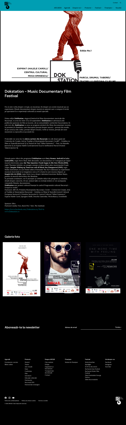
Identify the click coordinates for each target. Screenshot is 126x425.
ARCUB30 (58, 8)
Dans (26, 369)
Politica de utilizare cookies (29, 400)
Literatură (28, 376)
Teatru (27, 364)
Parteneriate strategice (32, 385)
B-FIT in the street (91, 367)
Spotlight (88, 364)
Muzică (27, 362)
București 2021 (29, 382)
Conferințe (28, 371)
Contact (115, 3)
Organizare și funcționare (49, 368)
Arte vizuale (28, 367)
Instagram (108, 364)
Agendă (67, 8)
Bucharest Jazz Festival (92, 369)
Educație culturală (31, 378)
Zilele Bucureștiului (91, 379)
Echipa (47, 364)
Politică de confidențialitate (12, 400)
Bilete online (9, 364)
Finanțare (109, 8)
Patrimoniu (28, 380)
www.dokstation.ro (12, 211)
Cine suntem (49, 362)
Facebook (108, 362)
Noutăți (118, 8)
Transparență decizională (49, 372)
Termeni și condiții (43, 400)
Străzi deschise (90, 362)
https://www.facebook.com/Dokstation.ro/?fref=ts (24, 209)
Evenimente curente (11, 362)
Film (26, 373)
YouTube (108, 367)
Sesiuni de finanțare (71, 362)
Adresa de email (71, 327)
